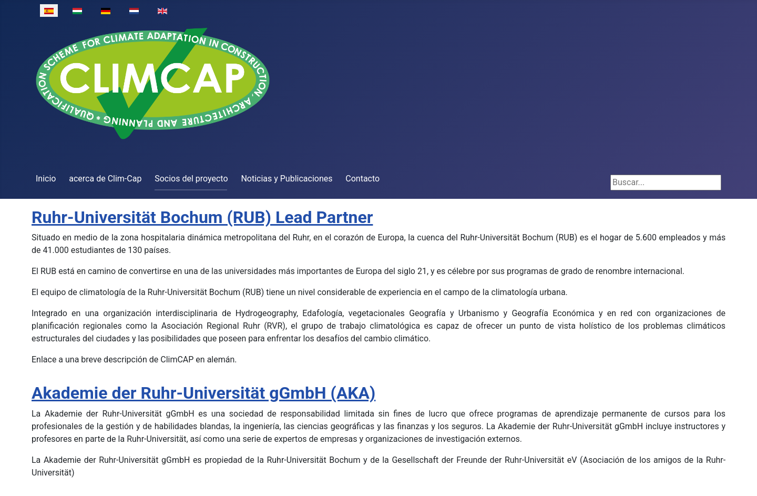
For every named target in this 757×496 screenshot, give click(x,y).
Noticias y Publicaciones (286, 179)
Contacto (362, 179)
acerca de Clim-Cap (105, 179)
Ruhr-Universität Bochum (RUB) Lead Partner (202, 217)
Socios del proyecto (191, 179)
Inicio (46, 179)
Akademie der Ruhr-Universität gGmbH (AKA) (203, 393)
